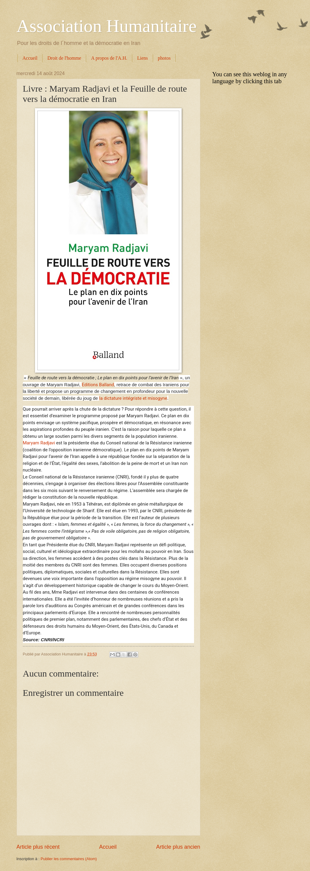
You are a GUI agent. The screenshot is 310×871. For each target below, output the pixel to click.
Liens (142, 58)
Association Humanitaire (107, 26)
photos (164, 58)
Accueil (30, 58)
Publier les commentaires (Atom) (69, 859)
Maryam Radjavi (39, 443)
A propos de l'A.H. (109, 58)
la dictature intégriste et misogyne (133, 398)
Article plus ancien (178, 847)
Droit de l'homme (64, 58)
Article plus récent (38, 847)
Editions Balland (98, 384)
